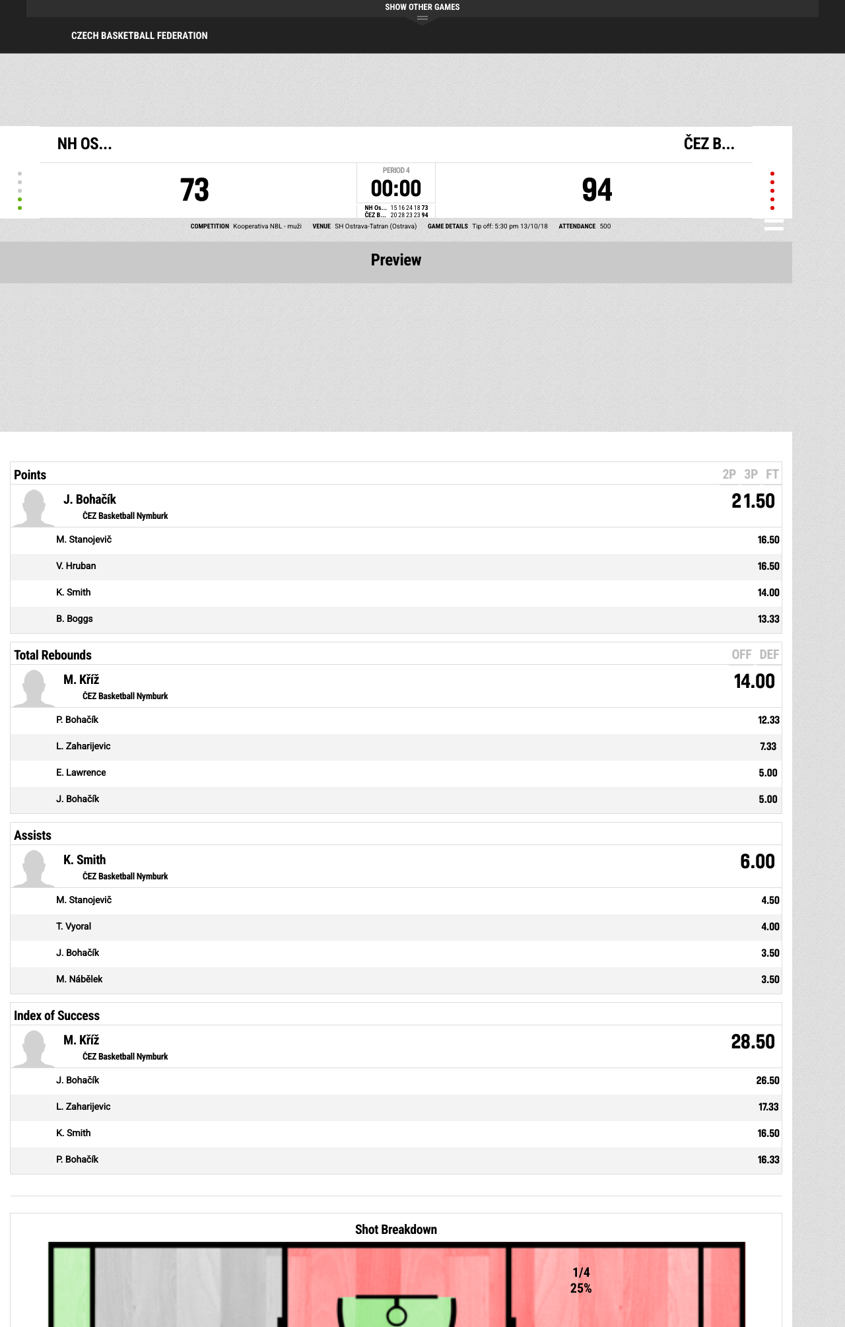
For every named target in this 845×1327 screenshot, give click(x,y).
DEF (769, 654)
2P (729, 474)
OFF (741, 654)
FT (772, 474)
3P (751, 474)
